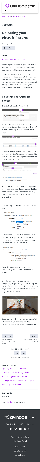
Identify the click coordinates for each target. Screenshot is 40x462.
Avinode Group (6, 16)
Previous (7, 336)
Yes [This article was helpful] (16, 353)
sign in (9, 402)
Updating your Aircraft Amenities (14, 368)
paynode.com (20, 455)
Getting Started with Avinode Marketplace (18, 380)
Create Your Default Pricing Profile (15, 372)
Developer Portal (20, 441)
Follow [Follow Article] (11, 48)
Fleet (24, 16)
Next (34, 336)
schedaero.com (20, 451)
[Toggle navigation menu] (8, 11)
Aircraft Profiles (17, 16)
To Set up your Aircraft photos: (14, 59)
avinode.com (20, 447)
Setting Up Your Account (11, 384)
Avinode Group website (20, 437)
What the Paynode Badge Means (14, 376)
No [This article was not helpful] (24, 353)
